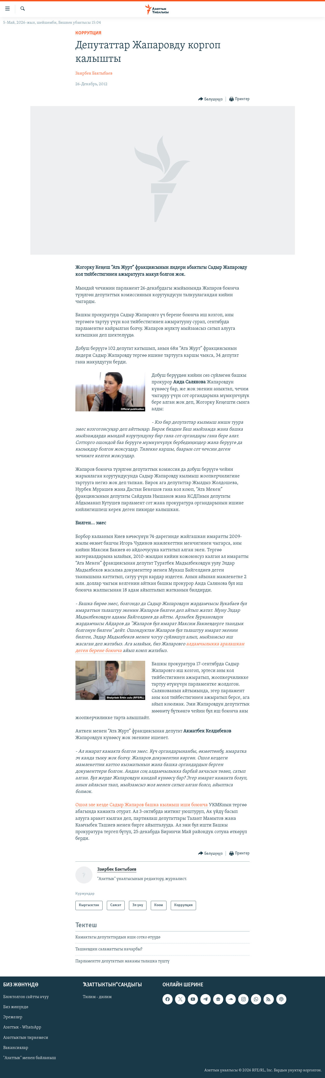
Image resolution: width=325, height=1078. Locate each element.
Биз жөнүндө (15, 1007)
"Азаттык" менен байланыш (29, 1058)
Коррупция (88, 33)
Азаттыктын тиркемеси (25, 1037)
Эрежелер (12, 1017)
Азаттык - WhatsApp (22, 1027)
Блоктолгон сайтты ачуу (26, 997)
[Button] (210, 99)
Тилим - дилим (97, 997)
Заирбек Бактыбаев (93, 73)
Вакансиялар (15, 1047)
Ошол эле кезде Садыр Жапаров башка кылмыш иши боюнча (142, 805)
